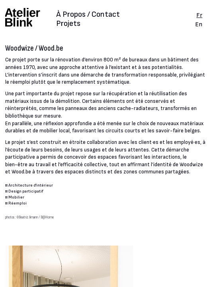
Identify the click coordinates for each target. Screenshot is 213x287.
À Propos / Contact (88, 15)
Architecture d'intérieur (30, 185)
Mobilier (16, 197)
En (198, 24)
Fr (199, 15)
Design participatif (25, 191)
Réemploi (17, 203)
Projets (68, 23)
